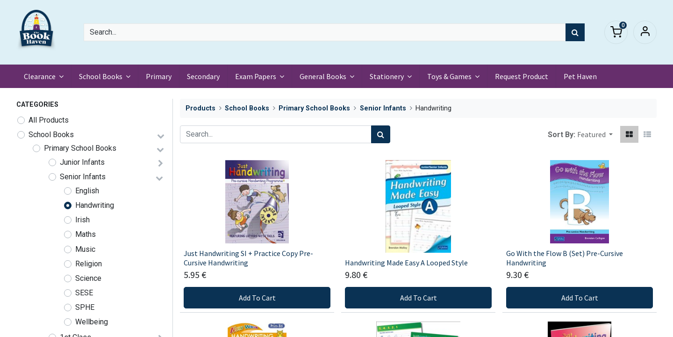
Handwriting (94, 205)
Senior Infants (83, 176)
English (87, 190)
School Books (51, 134)
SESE (84, 292)
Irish (82, 219)
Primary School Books (80, 148)
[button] (595, 134)
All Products (49, 120)
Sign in (645, 32)
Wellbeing (91, 321)
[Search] (575, 32)
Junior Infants (82, 162)
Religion (88, 263)
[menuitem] (158, 76)
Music (85, 249)
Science (88, 278)
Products (200, 108)
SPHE (84, 307)
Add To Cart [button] (257, 297)
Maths (85, 234)
